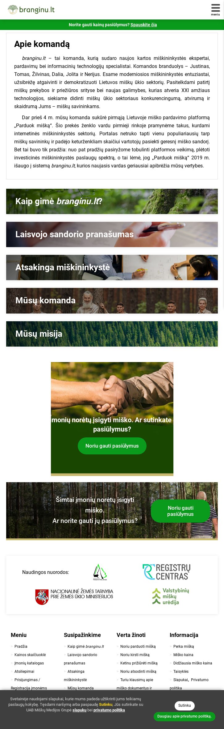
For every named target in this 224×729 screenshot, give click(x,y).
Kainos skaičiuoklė (30, 655)
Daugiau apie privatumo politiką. (184, 716)
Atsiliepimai (24, 671)
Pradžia (21, 646)
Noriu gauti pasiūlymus (112, 446)
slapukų (79, 710)
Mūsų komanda (45, 300)
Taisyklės (181, 671)
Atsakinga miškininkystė (62, 267)
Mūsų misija (38, 334)
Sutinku (184, 705)
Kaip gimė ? (58, 201)
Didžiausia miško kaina (192, 663)
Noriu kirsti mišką (135, 655)
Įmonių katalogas (29, 663)
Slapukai (180, 680)
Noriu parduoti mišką (138, 646)
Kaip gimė (86, 646)
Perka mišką (183, 646)
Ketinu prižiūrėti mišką (139, 663)
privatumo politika (109, 710)
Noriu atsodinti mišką (138, 671)
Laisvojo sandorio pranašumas (74, 234)
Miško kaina (183, 655)
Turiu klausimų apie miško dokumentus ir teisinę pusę (135, 688)
